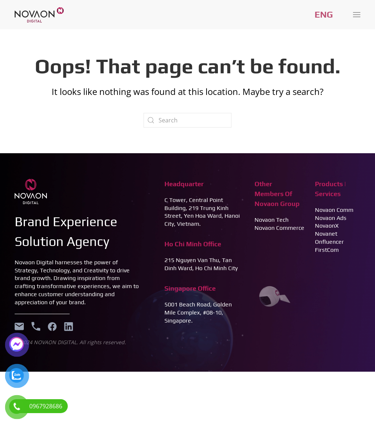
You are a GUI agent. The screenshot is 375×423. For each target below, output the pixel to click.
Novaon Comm (334, 209)
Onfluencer (329, 241)
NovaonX (327, 225)
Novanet (326, 233)
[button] (356, 14)
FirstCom (327, 249)
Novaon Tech (272, 219)
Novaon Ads (330, 217)
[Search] (187, 120)
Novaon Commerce (279, 227)
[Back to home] (39, 14)
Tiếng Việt (323, 15)
